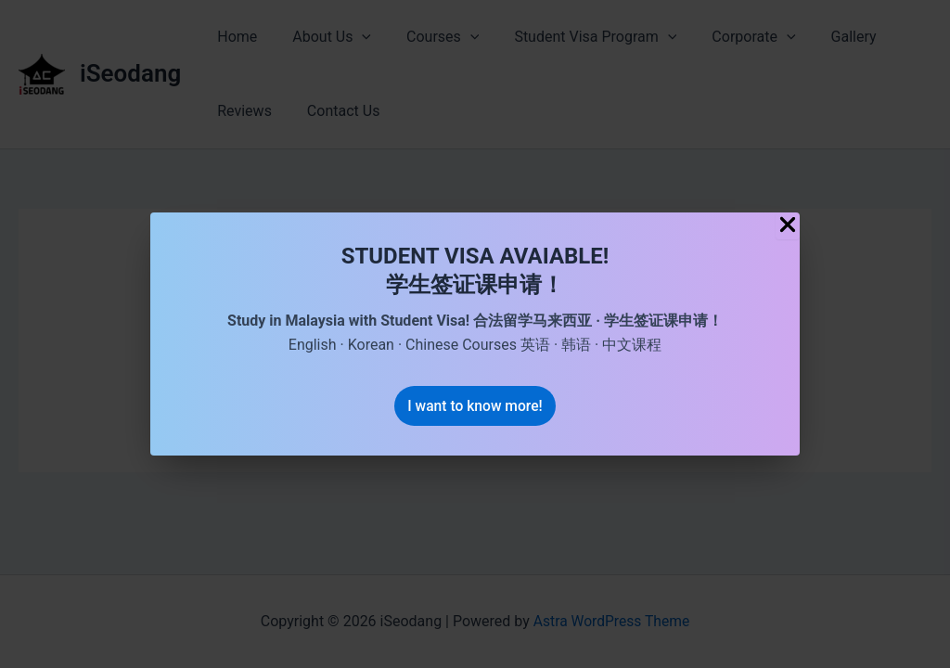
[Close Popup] (788, 225)
